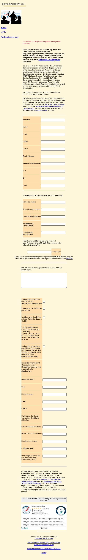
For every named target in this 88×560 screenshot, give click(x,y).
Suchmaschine (40, 110)
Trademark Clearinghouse (49, 60)
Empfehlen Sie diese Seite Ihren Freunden (43, 552)
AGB (3, 32)
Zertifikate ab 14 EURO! (43, 541)
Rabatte (69, 259)
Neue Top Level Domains (55, 104)
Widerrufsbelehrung (9, 37)
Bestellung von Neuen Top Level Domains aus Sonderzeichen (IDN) (43, 546)
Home (3, 27)
